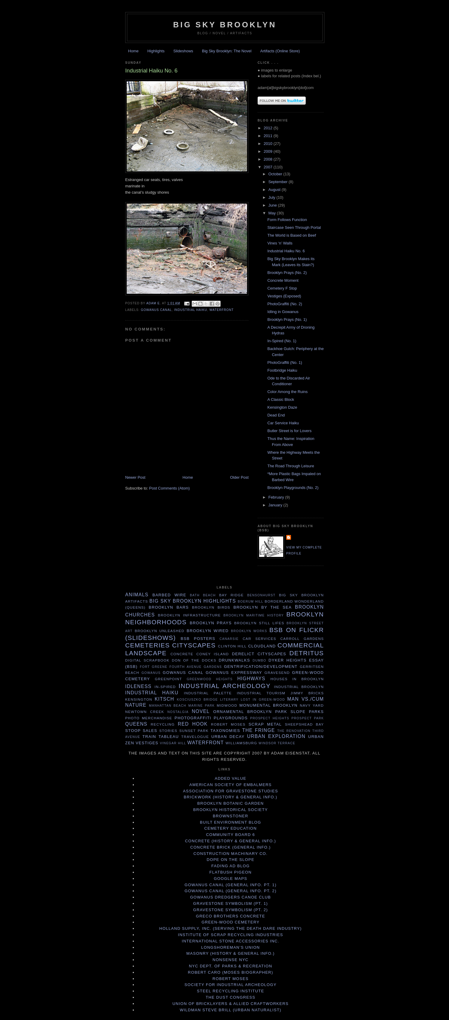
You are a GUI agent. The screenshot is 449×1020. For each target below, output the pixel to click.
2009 (269, 151)
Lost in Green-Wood (263, 699)
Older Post (239, 477)
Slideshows (183, 51)
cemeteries (147, 645)
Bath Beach (203, 595)
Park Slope (290, 711)
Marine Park (201, 705)
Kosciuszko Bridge (197, 699)
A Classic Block (280, 399)
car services (259, 639)
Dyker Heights (287, 660)
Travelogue (195, 737)
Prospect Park (308, 718)
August (275, 189)
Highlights (156, 51)
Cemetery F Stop (282, 288)
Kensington (138, 699)
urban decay (228, 736)
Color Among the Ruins (287, 391)
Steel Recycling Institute (230, 991)
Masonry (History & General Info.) (230, 953)
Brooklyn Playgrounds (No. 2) (292, 487)
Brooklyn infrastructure (189, 615)
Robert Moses (228, 724)
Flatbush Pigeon (230, 872)
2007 (269, 167)
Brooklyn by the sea (263, 607)
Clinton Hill (232, 646)
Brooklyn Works (249, 631)
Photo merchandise (148, 718)
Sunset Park (194, 731)
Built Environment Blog (230, 822)
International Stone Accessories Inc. (230, 941)
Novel (200, 711)
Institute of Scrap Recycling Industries (230, 934)
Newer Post (135, 477)
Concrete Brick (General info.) (230, 847)
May (272, 213)
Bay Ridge (231, 595)
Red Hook (193, 724)
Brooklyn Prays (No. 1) (287, 319)
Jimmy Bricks (307, 693)
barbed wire (169, 595)
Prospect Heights (269, 718)
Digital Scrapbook (147, 660)
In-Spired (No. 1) (281, 341)
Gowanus (151, 672)
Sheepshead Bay (304, 724)
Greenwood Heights (210, 679)
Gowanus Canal (156, 310)
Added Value (230, 778)
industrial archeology (224, 685)
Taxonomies (225, 730)
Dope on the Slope (230, 859)
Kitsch (164, 699)
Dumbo (259, 660)
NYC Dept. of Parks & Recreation (230, 966)
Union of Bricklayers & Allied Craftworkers (230, 1003)
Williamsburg (241, 743)
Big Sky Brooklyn (224, 24)
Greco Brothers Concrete (230, 916)
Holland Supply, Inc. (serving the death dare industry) (230, 928)
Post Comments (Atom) (169, 488)
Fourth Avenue (185, 666)
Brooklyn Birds (211, 607)
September (278, 182)
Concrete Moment (282, 280)
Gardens (213, 666)
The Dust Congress (230, 997)
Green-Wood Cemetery (231, 922)
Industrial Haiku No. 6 (286, 251)
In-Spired (165, 687)
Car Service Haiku (283, 423)
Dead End (276, 415)
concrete (181, 654)
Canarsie (229, 639)
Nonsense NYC (230, 959)
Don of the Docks (194, 660)
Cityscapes (194, 645)
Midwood (227, 705)
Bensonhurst (261, 595)
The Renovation (294, 731)
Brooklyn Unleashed (159, 631)
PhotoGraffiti (193, 718)
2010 (269, 143)
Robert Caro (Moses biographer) (230, 972)
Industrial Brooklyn (299, 687)
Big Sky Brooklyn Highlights (193, 601)
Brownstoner (230, 816)
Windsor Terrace (277, 743)
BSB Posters (198, 638)
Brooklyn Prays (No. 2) (287, 272)
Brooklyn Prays (210, 623)
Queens (136, 724)
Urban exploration (276, 736)
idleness (138, 686)
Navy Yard (312, 705)
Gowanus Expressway (234, 672)
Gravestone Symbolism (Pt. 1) (230, 903)
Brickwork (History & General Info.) (230, 797)
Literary (229, 699)
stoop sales (141, 730)
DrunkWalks (234, 660)
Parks (316, 711)
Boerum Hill (250, 601)
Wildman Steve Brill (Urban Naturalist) (230, 1010)
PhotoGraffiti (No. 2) (284, 304)
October (275, 174)
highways (251, 678)
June (273, 205)
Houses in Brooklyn (297, 679)
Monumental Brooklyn (269, 705)
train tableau (160, 736)
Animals (137, 594)
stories (168, 731)
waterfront (221, 310)
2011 (269, 136)
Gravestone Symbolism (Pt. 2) (230, 910)
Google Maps (230, 878)
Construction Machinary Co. (231, 853)
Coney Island (213, 654)
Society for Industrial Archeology (230, 984)
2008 (269, 159)
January (275, 505)
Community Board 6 (230, 834)
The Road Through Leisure (290, 466)
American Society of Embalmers (230, 784)
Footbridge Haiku (282, 370)
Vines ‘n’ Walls (279, 243)
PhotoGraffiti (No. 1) (284, 362)
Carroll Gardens (302, 639)
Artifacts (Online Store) (280, 51)
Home (133, 51)
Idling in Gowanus (282, 311)
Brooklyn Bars (169, 607)
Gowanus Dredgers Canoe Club (230, 897)
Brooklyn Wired (207, 630)
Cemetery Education (230, 828)
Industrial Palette (208, 693)
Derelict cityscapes (259, 654)
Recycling (163, 724)
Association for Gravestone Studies (230, 791)
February (276, 497)
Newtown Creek (144, 712)
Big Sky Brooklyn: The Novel (227, 51)
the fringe (258, 730)
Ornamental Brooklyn (242, 711)
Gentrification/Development (260, 666)
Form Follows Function (287, 219)
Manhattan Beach (167, 705)
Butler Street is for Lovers (289, 431)
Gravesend (277, 672)
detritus (307, 653)
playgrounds (231, 718)
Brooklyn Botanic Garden (230, 803)
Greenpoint (168, 679)
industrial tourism (261, 693)
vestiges (147, 743)
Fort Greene (154, 666)
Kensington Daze (282, 407)
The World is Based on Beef (291, 235)
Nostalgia (177, 712)
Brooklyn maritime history (253, 615)
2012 (269, 128)
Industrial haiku (190, 310)
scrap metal (265, 724)
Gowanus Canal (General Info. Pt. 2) (230, 891)
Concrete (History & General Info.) (230, 841)
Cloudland (262, 646)
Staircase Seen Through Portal (294, 227)
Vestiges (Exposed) (284, 296)
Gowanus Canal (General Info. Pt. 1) (230, 885)
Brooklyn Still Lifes (259, 623)
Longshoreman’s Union (230, 947)
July (272, 197)
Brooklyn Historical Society (230, 809)
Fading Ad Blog (230, 866)
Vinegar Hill (173, 743)
